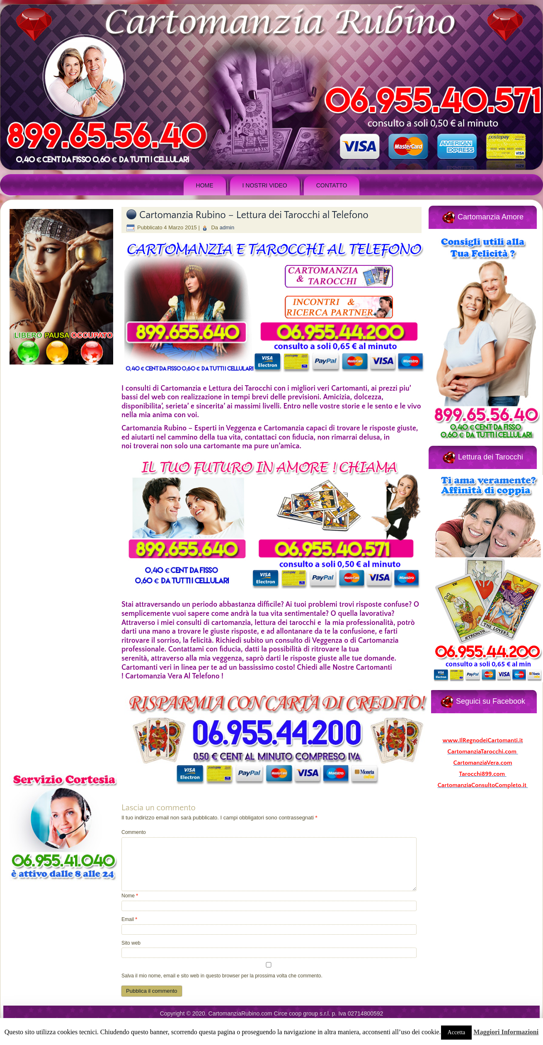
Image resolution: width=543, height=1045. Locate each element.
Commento (133, 832)
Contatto (331, 185)
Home (204, 185)
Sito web (131, 943)
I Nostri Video (264, 185)
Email (129, 919)
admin (227, 227)
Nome (129, 896)
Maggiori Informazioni (505, 1031)
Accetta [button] (456, 1032)
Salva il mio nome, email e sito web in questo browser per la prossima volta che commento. (221, 976)
